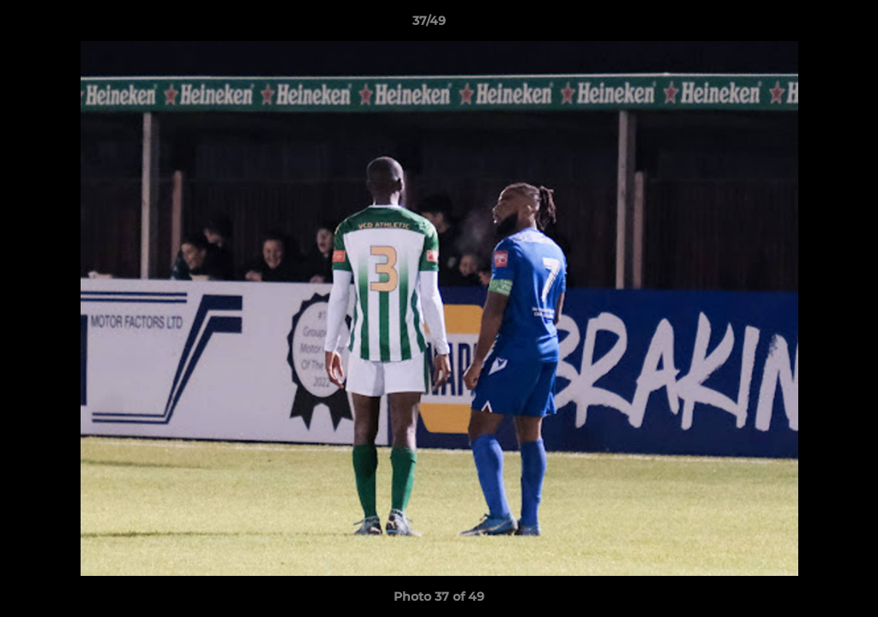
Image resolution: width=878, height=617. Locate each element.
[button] (806, 25)
